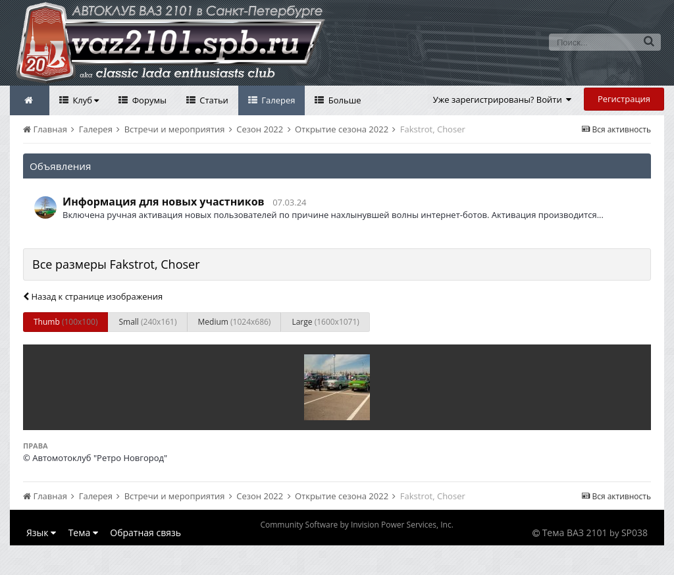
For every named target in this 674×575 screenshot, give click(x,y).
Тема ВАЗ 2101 (575, 532)
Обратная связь (145, 532)
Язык (41, 532)
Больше (343, 100)
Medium (234, 321)
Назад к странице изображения (93, 296)
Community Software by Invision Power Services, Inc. (356, 524)
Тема (83, 532)
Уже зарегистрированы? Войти (502, 99)
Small (147, 321)
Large (325, 321)
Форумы (148, 100)
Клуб (84, 100)
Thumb (65, 321)
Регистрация (624, 99)
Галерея (277, 100)
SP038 (634, 532)
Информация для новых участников (164, 201)
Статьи (212, 100)
